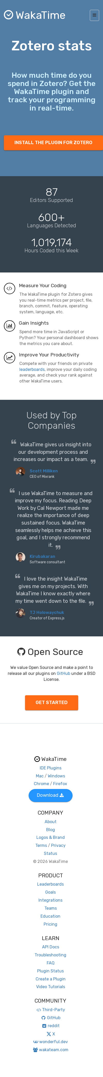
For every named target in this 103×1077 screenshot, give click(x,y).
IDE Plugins (50, 768)
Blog (50, 829)
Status (50, 853)
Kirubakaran (42, 556)
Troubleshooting (50, 955)
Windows (56, 776)
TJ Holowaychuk (47, 612)
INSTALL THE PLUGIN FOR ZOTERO (53, 142)
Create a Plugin (51, 979)
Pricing (50, 924)
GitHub (63, 673)
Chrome (41, 783)
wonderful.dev (50, 1041)
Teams (50, 908)
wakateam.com (50, 1049)
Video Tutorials (50, 986)
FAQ (50, 963)
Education (50, 916)
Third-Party (50, 1009)
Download (50, 795)
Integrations (50, 900)
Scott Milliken (44, 471)
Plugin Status (50, 971)
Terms (41, 845)
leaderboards (32, 369)
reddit (50, 1025)
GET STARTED (52, 702)
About (51, 821)
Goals (50, 892)
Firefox (60, 783)
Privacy (58, 845)
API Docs (50, 947)
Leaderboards (50, 884)
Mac (40, 776)
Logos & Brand (50, 837)
